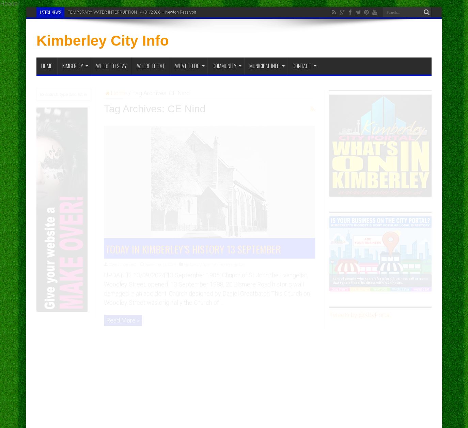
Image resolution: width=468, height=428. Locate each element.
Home (46, 66)
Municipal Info (267, 66)
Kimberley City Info (102, 40)
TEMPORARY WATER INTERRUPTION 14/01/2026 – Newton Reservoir (132, 12)
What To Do (190, 66)
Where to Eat (151, 66)
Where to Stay (111, 66)
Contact (304, 66)
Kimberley (75, 66)
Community (227, 66)
